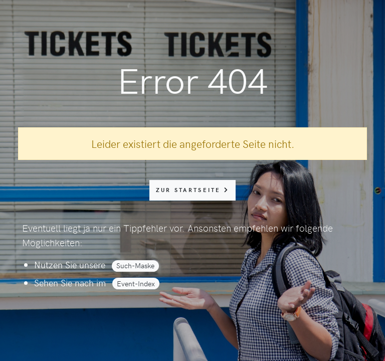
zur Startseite (193, 190)
